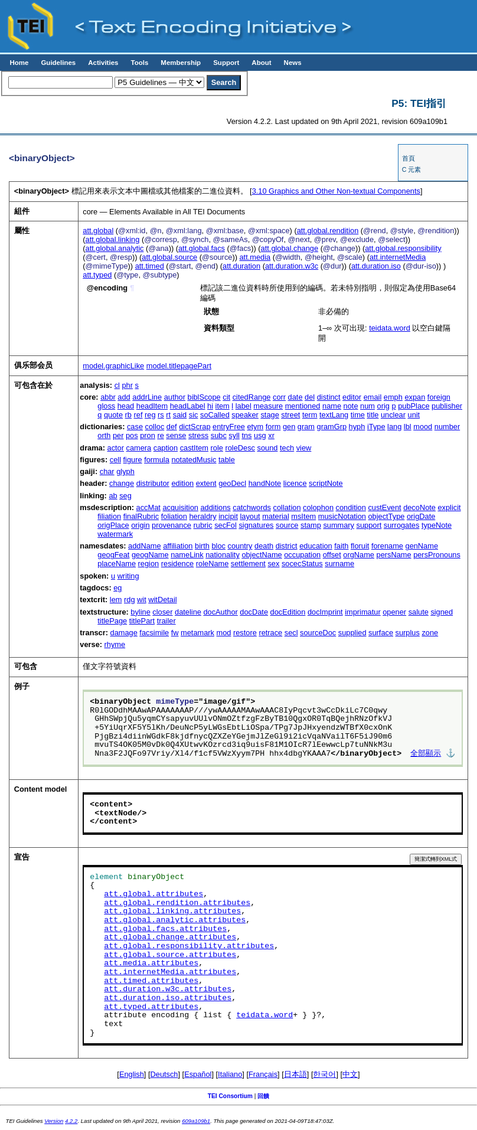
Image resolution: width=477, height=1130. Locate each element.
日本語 (295, 1074)
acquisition (180, 507)
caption (165, 447)
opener (394, 612)
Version (53, 1121)
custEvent (384, 507)
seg (125, 495)
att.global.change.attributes (170, 937)
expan (414, 397)
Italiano (230, 1074)
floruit (360, 545)
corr (279, 397)
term (310, 414)
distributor (152, 483)
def (171, 426)
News (293, 62)
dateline (188, 612)
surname (339, 563)
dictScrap (194, 426)
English (131, 1074)
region (148, 563)
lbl (407, 426)
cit (226, 397)
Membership (181, 62)
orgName (358, 554)
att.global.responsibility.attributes (189, 946)
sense (176, 435)
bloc (218, 545)
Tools (139, 62)
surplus (408, 632)
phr (127, 385)
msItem (303, 516)
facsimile (154, 632)
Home (18, 62)
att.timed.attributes (151, 981)
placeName (116, 563)
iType (376, 426)
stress (198, 435)
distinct (329, 397)
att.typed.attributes (151, 1007)
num (367, 405)
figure (132, 459)
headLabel (187, 405)
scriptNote (326, 483)
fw (175, 632)
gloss (106, 405)
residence (177, 563)
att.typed (97, 274)
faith (341, 545)
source (287, 525)
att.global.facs (201, 248)
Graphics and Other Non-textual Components (336, 191)
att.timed (149, 266)
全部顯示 (425, 754)
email (373, 397)
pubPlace (413, 405)
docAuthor (220, 612)
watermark (115, 534)
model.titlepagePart (178, 365)
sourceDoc (318, 632)
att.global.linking (113, 239)
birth (202, 545)
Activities (103, 62)
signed (441, 612)
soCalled (215, 414)
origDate (421, 516)
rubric (203, 525)
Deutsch (164, 1074)
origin (140, 525)
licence (295, 483)
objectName (261, 554)
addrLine (147, 397)
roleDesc (240, 447)
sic (193, 414)
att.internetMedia (398, 257)
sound (267, 447)
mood (422, 426)
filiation (109, 516)
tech (287, 447)
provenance (171, 525)
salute (419, 612)
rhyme (115, 644)
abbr (108, 397)
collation (287, 507)
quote (113, 414)
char (107, 471)
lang (394, 426)
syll (233, 435)
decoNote (419, 507)
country (240, 545)
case (135, 426)
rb (128, 414)
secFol (225, 525)
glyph (125, 471)
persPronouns (436, 554)
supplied (352, 632)
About (261, 62)
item (222, 405)
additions (215, 507)
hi (210, 405)
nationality (222, 554)
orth (103, 435)
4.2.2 (71, 1121)
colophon (318, 507)
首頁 (408, 158)
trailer (166, 620)
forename (387, 545)
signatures (255, 525)
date (295, 397)
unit (414, 414)
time (358, 414)
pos (132, 435)
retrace (270, 632)
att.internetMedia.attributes (170, 972)
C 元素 (412, 169)
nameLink (187, 554)
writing (128, 575)
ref (138, 414)
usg (260, 435)
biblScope (204, 397)
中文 (350, 1074)
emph (393, 397)
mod (224, 632)
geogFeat (113, 554)
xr (271, 435)
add (123, 397)
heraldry (202, 516)
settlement (248, 563)
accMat (148, 507)
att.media (255, 257)
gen (289, 426)
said (180, 414)
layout (250, 516)
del (310, 397)
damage (124, 632)
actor (115, 447)
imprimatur (362, 612)
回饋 (263, 1096)
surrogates (401, 525)
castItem (194, 447)
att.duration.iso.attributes (167, 998)
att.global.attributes (153, 894)
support (369, 525)
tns (246, 435)
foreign (438, 397)
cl (117, 385)
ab (113, 495)
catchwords (252, 507)
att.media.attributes (151, 963)
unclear (393, 414)
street (290, 414)
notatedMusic (193, 459)
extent (206, 483)
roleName (212, 563)
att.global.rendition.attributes (177, 903)
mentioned (303, 405)
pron (147, 435)
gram (306, 426)
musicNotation (342, 516)
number (447, 426)
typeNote (437, 525)
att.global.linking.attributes (172, 911)
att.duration (241, 266)
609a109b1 (196, 1121)
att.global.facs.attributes (165, 929)
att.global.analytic (115, 248)
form (273, 426)
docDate (254, 612)
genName (422, 545)
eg (117, 587)
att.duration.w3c (291, 266)
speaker (245, 414)
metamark (197, 632)
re (160, 435)
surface (380, 632)
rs (161, 414)
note (351, 405)
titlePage (112, 620)
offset (332, 554)
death (263, 545)
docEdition (288, 612)
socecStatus (302, 563)
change (121, 483)
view (304, 447)
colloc (155, 426)
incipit (228, 516)
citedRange (252, 397)
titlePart (142, 620)
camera (139, 447)
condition (351, 507)
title (372, 414)
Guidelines (58, 62)
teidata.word (389, 328)
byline (140, 612)
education (315, 545)
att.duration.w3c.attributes (167, 989)
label (243, 405)
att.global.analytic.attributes (175, 920)
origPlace (113, 525)
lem (116, 599)
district (287, 545)
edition (182, 483)
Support (226, 62)
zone (430, 632)
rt (168, 414)
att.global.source (169, 257)
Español (197, 1074)
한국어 (324, 1074)
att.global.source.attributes (170, 955)
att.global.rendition (328, 230)
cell (115, 459)
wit (141, 599)
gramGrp (332, 426)
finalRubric (141, 516)
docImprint (325, 612)
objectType (386, 516)
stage (269, 414)
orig (383, 405)
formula (156, 459)
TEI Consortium (230, 1096)
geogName (150, 554)
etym (255, 426)
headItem (152, 405)
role (217, 447)
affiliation (177, 545)
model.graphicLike (113, 365)
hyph (357, 426)
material (275, 516)
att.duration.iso (376, 266)
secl (291, 632)
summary (338, 525)
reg (150, 414)
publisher (447, 405)
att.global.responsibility (403, 248)
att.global (98, 230)
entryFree (229, 426)
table (226, 459)
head (125, 405)
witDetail (162, 599)
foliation (174, 516)
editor (351, 397)
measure (268, 405)
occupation (302, 554)
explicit (448, 507)
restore (245, 632)
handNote (265, 483)
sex (273, 563)
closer (162, 612)
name (331, 405)
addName (144, 545)
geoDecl (232, 483)
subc (219, 435)
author (174, 397)
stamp (310, 525)
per (118, 435)
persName (394, 554)
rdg (129, 599)
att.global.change (289, 248)
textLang (333, 414)
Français (263, 1074)
